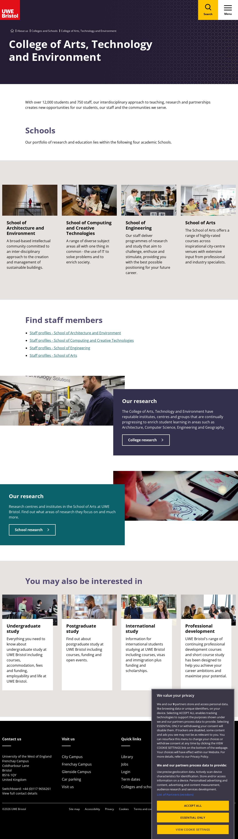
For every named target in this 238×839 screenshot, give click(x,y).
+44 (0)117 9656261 (37, 789)
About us (22, 31)
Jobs (124, 764)
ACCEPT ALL (193, 824)
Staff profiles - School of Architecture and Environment (75, 332)
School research (29, 529)
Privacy (109, 809)
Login (125, 771)
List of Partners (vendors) (175, 813)
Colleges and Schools (44, 31)
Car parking (71, 779)
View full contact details (19, 793)
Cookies (124, 809)
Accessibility (92, 809)
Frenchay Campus (77, 764)
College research (142, 440)
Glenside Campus (76, 771)
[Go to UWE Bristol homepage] (12, 31)
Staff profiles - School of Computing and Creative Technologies (82, 340)
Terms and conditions (147, 809)
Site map (74, 809)
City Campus (72, 756)
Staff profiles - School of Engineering (60, 348)
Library (127, 756)
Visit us (68, 786)
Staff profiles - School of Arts (53, 355)
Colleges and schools (138, 786)
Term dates (130, 779)
